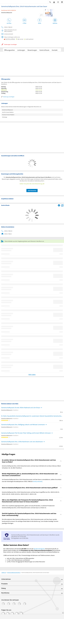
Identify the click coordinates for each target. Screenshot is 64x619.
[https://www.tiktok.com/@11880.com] (12, 614)
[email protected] (37, 481)
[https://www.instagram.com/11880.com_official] (8, 614)
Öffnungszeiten (9, 50)
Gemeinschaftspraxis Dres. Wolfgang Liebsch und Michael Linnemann (23, 424)
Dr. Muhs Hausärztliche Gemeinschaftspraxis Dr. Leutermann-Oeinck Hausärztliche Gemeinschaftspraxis (32, 416)
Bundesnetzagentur (39, 549)
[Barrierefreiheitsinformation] (58, 2)
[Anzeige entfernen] (63, 613)
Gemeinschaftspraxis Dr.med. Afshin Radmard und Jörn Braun (20, 408)
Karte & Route (44, 50)
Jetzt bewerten (32, 190)
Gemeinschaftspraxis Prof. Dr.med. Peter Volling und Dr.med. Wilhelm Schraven (26, 433)
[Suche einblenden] (50, 2)
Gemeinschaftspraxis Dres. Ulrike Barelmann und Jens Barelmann (22, 442)
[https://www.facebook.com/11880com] (3, 614)
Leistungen (21, 50)
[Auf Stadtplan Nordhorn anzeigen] (62, 205)
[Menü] (62, 2)
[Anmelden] (54, 2)
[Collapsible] (60, 461)
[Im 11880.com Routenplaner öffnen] (59, 205)
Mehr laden (32, 374)
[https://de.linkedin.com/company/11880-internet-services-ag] (17, 614)
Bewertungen (32, 50)
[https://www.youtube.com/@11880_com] (21, 614)
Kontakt (54, 50)
